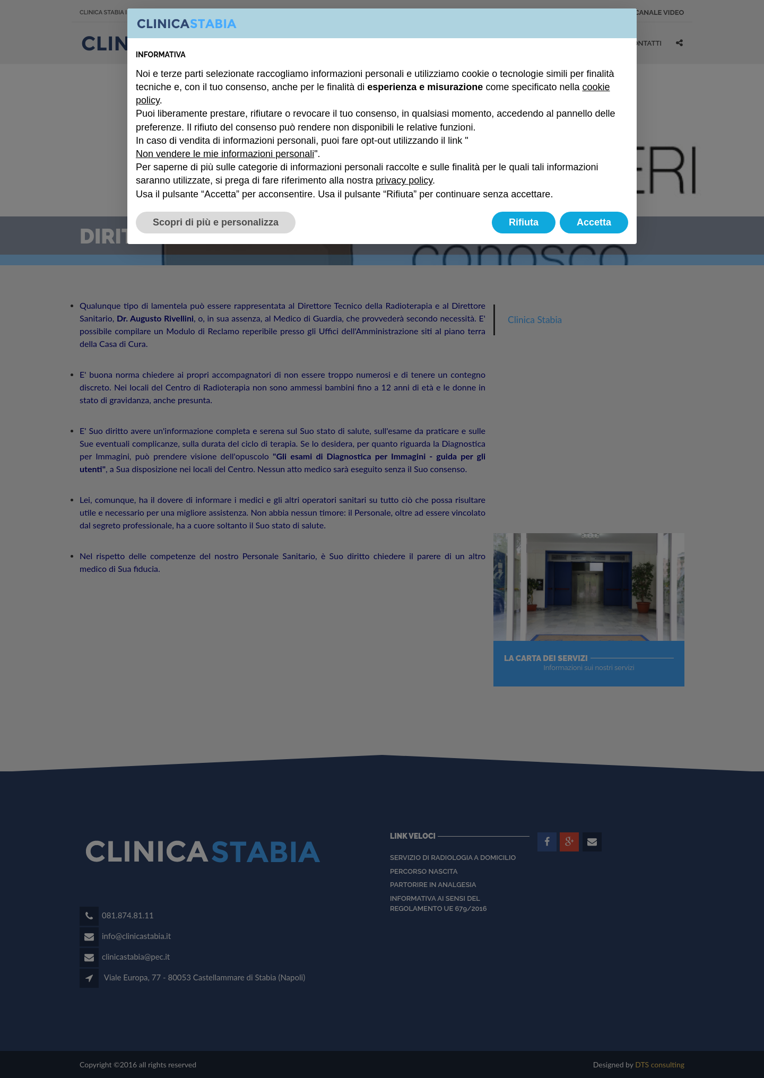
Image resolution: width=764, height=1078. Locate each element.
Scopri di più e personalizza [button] (216, 222)
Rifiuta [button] (524, 222)
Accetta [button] (594, 222)
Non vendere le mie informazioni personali (225, 154)
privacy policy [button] (404, 180)
